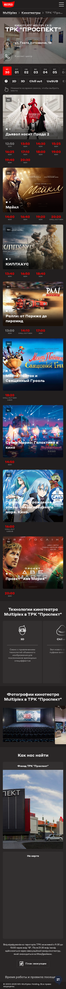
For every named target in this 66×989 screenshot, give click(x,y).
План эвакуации (33, 963)
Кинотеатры (31, 13)
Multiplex (10, 13)
